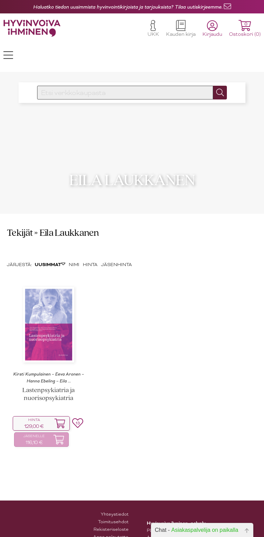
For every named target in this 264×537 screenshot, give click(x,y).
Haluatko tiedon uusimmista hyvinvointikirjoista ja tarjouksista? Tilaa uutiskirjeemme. (127, 7)
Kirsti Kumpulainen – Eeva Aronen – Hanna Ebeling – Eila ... (48, 360)
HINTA (90, 247)
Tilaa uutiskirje (113, 526)
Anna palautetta (111, 519)
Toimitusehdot (113, 504)
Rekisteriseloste (111, 511)
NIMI (74, 247)
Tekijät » (22, 215)
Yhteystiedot (115, 496)
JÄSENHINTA (116, 247)
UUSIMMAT (50, 247)
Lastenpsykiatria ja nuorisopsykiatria (48, 376)
